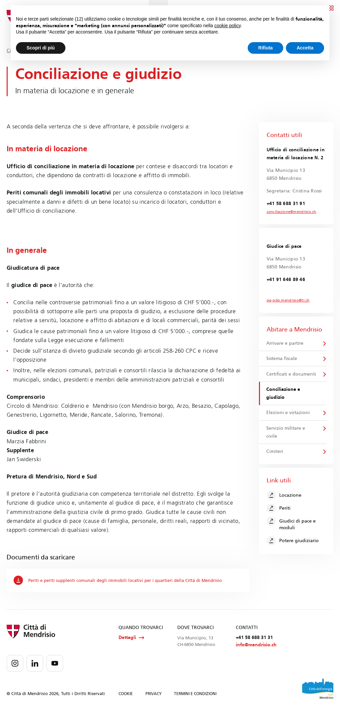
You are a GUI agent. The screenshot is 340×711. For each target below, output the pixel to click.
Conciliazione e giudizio (283, 395)
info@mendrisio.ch (256, 646)
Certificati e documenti (291, 376)
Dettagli (131, 638)
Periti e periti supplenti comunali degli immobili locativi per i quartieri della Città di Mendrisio (124, 580)
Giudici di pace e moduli (291, 527)
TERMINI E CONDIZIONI (195, 694)
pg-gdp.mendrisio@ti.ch (286, 301)
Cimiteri (275, 455)
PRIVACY (153, 694)
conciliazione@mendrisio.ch (289, 212)
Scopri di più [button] (41, 47)
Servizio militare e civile (286, 435)
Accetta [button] (305, 47)
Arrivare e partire (285, 344)
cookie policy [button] (227, 25)
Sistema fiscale (282, 360)
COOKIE (126, 694)
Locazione (284, 498)
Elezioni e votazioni (288, 415)
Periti (279, 511)
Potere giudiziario (293, 544)
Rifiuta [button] (265, 47)
